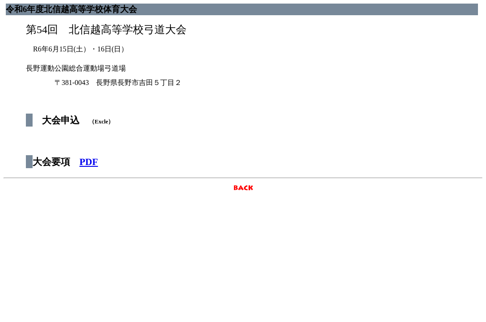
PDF (88, 162)
